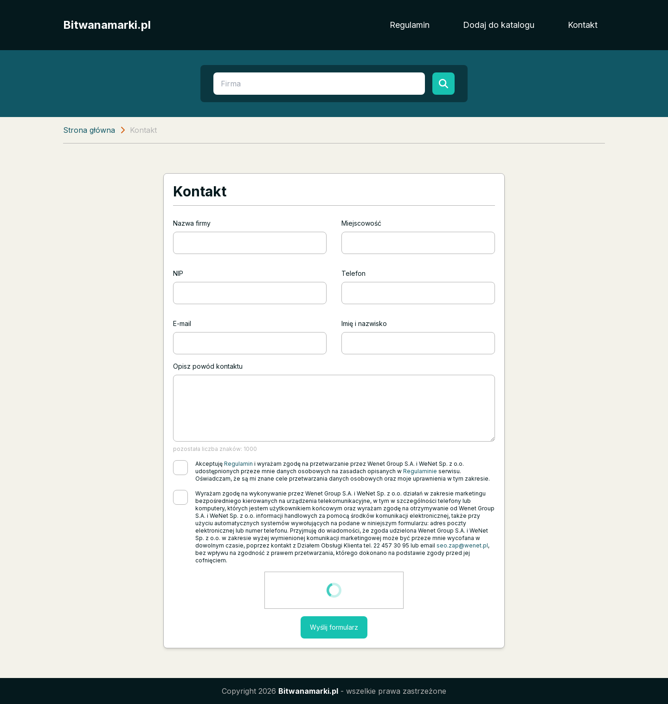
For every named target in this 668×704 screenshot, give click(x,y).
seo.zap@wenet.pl (462, 545)
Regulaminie (420, 471)
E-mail (182, 323)
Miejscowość (361, 223)
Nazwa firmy (192, 223)
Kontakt (582, 25)
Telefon (353, 273)
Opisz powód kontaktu (208, 366)
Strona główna (89, 130)
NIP (178, 273)
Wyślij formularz (334, 627)
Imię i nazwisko (364, 323)
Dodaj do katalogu (498, 25)
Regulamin (410, 25)
